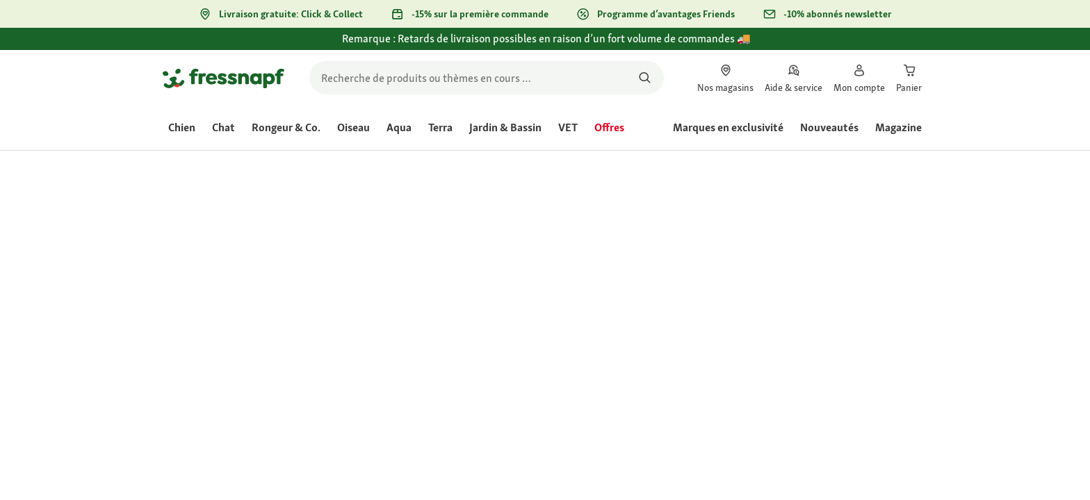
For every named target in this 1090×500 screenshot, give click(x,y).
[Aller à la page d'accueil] (223, 77)
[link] (725, 78)
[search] (486, 77)
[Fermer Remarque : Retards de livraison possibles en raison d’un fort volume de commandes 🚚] (910, 46)
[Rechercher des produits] (645, 77)
